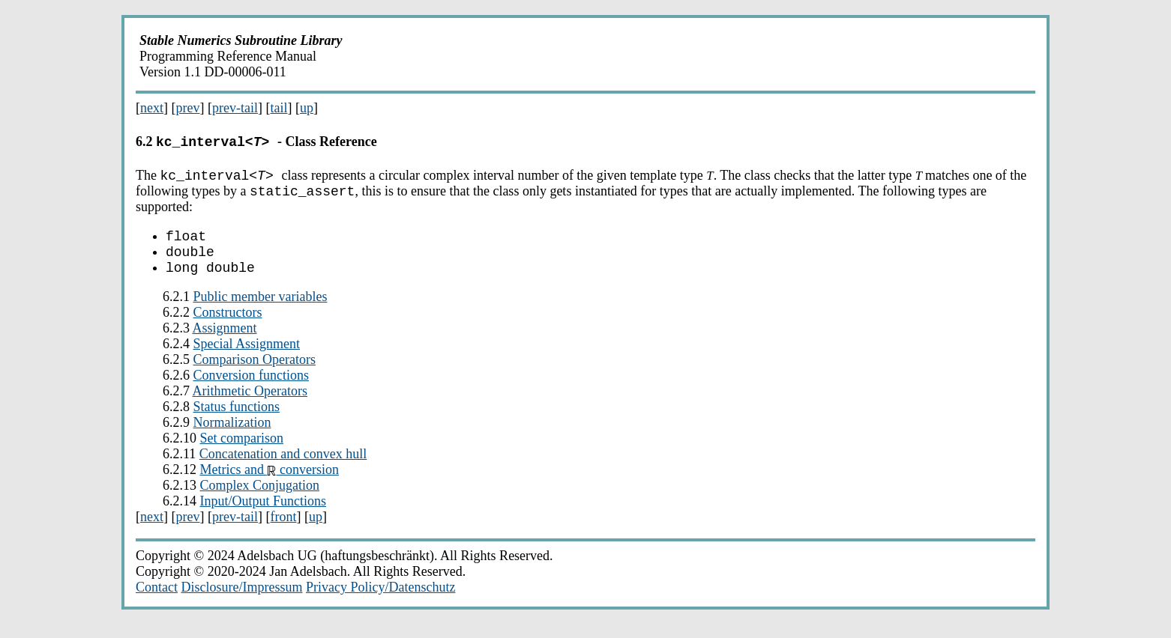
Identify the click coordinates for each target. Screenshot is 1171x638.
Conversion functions (251, 388)
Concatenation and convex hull (283, 467)
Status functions (236, 420)
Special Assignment (247, 357)
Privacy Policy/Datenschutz (380, 600)
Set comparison (241, 451)
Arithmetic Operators (250, 404)
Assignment (225, 341)
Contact (157, 600)
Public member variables (260, 310)
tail (278, 107)
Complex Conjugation (260, 498)
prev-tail (235, 107)
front (283, 530)
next (151, 107)
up (306, 107)
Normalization (232, 435)
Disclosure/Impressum (242, 600)
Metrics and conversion (269, 483)
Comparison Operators (254, 372)
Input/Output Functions (263, 514)
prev (188, 107)
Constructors (227, 325)
